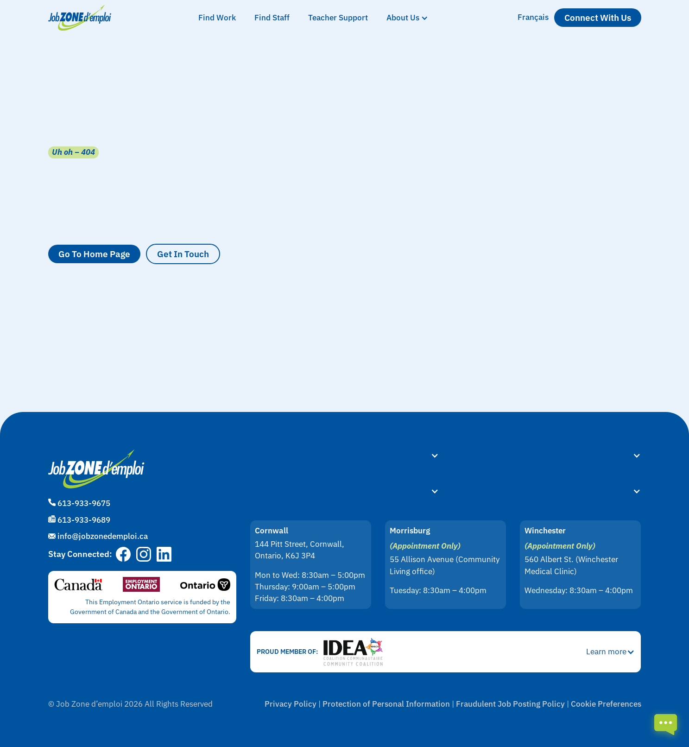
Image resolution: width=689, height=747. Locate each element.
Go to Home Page (94, 254)
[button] (407, 18)
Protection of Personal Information (386, 704)
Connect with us (597, 17)
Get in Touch (183, 254)
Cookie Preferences (606, 704)
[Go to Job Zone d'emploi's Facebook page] (123, 554)
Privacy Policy (290, 704)
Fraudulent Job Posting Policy (510, 704)
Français (533, 17)
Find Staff (272, 18)
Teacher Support (338, 18)
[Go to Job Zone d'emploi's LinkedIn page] (164, 554)
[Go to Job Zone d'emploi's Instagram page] (143, 554)
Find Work (217, 18)
